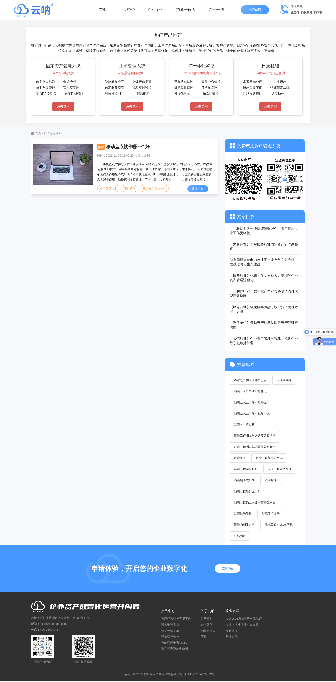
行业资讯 (232, 638)
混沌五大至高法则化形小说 (252, 413)
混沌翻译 (271, 481)
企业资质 (232, 612)
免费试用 (255, 11)
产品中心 (127, 11)
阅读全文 (198, 188)
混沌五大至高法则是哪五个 (252, 402)
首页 (103, 11)
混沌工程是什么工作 (247, 492)
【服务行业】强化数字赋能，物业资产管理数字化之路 (264, 309)
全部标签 (240, 537)
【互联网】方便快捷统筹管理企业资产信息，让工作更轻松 (264, 231)
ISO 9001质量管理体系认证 (244, 620)
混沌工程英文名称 (246, 470)
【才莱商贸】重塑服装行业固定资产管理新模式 (264, 246)
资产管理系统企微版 (174, 650)
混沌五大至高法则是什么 (250, 391)
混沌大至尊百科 (244, 425)
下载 (204, 638)
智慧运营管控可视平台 (176, 620)
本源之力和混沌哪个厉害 (250, 380)
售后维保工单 (170, 632)
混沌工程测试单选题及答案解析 (255, 436)
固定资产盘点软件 (155, 188)
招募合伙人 (186, 11)
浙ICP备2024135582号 (199, 675)
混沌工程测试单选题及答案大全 (255, 447)
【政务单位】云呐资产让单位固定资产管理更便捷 (264, 325)
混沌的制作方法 (244, 526)
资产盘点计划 (108, 188)
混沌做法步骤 (243, 515)
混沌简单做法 (271, 515)
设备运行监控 (170, 638)
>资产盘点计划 (52, 133)
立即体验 (229, 570)
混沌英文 (240, 458)
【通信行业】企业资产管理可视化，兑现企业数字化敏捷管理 (264, 341)
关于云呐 (216, 11)
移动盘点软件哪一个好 (128, 146)
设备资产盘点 (170, 626)
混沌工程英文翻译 (280, 470)
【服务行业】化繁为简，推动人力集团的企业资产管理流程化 (264, 278)
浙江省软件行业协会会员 (242, 626)
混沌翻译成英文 (244, 481)
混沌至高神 (284, 380)
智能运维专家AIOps (174, 644)
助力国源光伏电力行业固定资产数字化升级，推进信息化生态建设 (264, 262)
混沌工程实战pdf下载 (279, 526)
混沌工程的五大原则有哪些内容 (255, 503)
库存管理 (130, 188)
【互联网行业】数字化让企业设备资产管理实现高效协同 (264, 293)
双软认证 (232, 632)
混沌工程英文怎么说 (269, 458)
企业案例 (155, 11)
